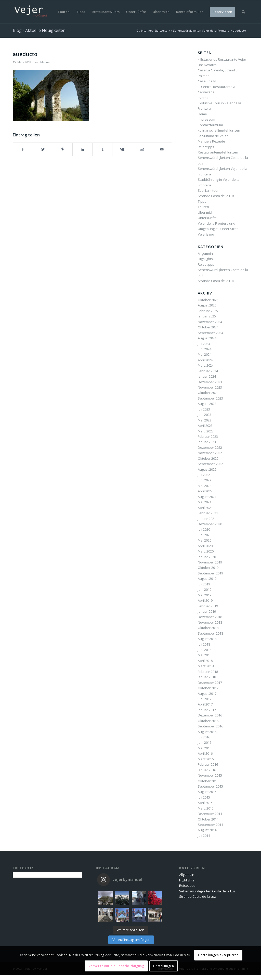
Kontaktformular (210, 125)
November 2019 (210, 562)
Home (202, 114)
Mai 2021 (204, 502)
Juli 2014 (204, 835)
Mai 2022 (204, 485)
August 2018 (207, 638)
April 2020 (205, 546)
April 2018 (205, 660)
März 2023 (206, 431)
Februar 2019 (208, 606)
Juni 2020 (204, 535)
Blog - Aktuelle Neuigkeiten (39, 30)
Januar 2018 (207, 677)
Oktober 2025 (208, 300)
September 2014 (210, 824)
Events (203, 97)
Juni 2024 (204, 349)
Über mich (205, 212)
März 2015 (206, 808)
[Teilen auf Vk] (122, 149)
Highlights (205, 258)
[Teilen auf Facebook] (23, 149)
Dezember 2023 (210, 382)
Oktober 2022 (208, 458)
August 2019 (207, 578)
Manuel (45, 62)
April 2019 (205, 600)
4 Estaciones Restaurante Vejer (222, 59)
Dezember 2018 (210, 616)
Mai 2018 (204, 655)
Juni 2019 (204, 589)
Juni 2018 (204, 649)
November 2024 (210, 321)
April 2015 (205, 802)
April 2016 (205, 753)
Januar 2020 (207, 557)
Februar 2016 (208, 764)
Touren (203, 206)
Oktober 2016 (208, 721)
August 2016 (207, 731)
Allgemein (205, 253)
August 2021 (207, 496)
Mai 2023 (204, 420)
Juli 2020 (204, 529)
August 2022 (207, 469)
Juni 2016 (204, 742)
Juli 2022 (204, 474)
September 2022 (210, 463)
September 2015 (210, 786)
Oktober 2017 (208, 688)
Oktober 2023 (208, 392)
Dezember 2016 (210, 715)
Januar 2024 (207, 376)
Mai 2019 (204, 595)
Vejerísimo (206, 234)
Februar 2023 (208, 436)
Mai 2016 (204, 748)
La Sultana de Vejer (213, 136)
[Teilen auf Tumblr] (102, 149)
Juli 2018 (204, 644)
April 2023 (205, 425)
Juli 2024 (204, 343)
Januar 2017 (207, 710)
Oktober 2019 (208, 567)
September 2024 (210, 332)
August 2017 (207, 693)
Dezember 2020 (210, 524)
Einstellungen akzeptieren (218, 955)
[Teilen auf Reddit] (142, 149)
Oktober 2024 (208, 327)
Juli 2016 (204, 737)
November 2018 (210, 622)
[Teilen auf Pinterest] (63, 149)
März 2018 (206, 666)
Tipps (202, 201)
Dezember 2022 (210, 447)
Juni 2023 (204, 414)
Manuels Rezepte (211, 141)
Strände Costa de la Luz (216, 196)
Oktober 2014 (208, 819)
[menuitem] (63, 11)
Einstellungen (163, 966)
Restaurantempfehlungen (218, 152)
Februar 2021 (208, 513)
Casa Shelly (207, 81)
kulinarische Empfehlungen (219, 130)
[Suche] (243, 11)
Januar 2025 (207, 316)
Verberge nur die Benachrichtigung (116, 966)
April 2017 (205, 704)
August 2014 (207, 830)
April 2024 (205, 360)
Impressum (206, 119)
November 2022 (210, 453)
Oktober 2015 (208, 781)
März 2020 (206, 551)
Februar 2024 (208, 371)
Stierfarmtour (208, 190)
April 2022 (205, 491)
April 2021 (205, 507)
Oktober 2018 (208, 627)
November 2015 (210, 775)
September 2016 (210, 726)
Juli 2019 (204, 584)
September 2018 (210, 633)
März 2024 (206, 365)
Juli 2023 (204, 409)
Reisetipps (206, 147)
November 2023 (210, 387)
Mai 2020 (204, 540)
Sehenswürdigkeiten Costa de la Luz (207, 891)
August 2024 (207, 338)
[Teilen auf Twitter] (43, 149)
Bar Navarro (207, 64)
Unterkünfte (207, 217)
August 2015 (207, 791)
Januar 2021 (207, 518)
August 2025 (207, 305)
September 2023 (210, 398)
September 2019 (210, 573)
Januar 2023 (207, 442)
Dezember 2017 (210, 682)
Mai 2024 (204, 354)
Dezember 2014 (210, 813)
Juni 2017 (204, 699)
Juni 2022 (204, 480)
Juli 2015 (204, 797)
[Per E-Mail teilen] (162, 149)
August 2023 (207, 403)
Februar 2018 (208, 671)
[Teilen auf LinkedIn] (82, 149)
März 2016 (206, 759)
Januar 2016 (207, 770)
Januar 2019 (207, 611)
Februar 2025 (208, 311)
